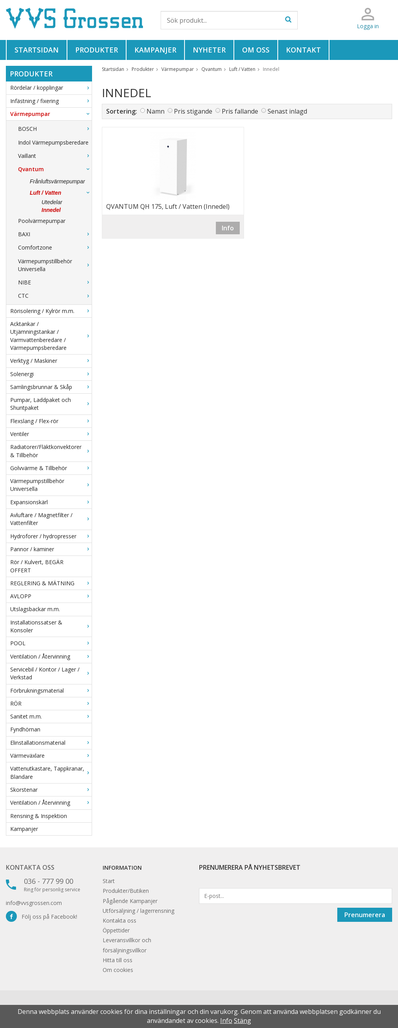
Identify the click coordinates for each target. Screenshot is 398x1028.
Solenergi (51, 374)
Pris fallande (240, 111)
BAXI (55, 234)
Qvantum (55, 169)
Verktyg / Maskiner (51, 360)
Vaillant (55, 155)
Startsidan (36, 49)
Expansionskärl (51, 502)
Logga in (368, 26)
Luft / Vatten (61, 193)
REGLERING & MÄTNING (51, 583)
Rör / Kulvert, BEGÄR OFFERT (36, 566)
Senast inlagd (287, 111)
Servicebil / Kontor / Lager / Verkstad (51, 673)
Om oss (256, 49)
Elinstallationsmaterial (51, 742)
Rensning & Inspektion (38, 816)
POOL (51, 643)
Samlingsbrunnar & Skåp (51, 387)
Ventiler (51, 434)
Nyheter (209, 49)
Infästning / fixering (51, 101)
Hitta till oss (117, 960)
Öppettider (116, 930)
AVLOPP (51, 596)
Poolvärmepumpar (41, 220)
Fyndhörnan (25, 729)
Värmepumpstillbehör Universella (55, 265)
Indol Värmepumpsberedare (53, 142)
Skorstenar (51, 789)
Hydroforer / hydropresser (51, 536)
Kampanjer (155, 49)
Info (228, 228)
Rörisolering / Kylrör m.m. (51, 311)
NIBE (55, 282)
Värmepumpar (51, 114)
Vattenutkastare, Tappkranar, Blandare (51, 772)
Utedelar (52, 202)
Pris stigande (193, 111)
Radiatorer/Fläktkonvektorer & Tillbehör (51, 450)
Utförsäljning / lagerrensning (138, 910)
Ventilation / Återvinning (51, 656)
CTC (55, 295)
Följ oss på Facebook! (41, 916)
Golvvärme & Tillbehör (51, 468)
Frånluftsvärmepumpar (57, 181)
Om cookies (118, 970)
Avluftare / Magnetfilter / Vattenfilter (51, 519)
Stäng (242, 1020)
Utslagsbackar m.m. (35, 609)
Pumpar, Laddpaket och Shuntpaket (51, 403)
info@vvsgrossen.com (34, 903)
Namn (156, 111)
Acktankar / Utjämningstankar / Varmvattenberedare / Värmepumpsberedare (51, 335)
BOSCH (55, 128)
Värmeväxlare (51, 755)
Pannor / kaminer (51, 549)
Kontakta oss (30, 867)
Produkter (96, 49)
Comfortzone (55, 247)
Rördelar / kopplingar (51, 87)
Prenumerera (364, 914)
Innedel (51, 210)
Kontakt (303, 49)
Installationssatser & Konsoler (51, 626)
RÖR (51, 703)
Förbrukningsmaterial (51, 690)
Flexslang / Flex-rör (51, 421)
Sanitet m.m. (51, 716)
